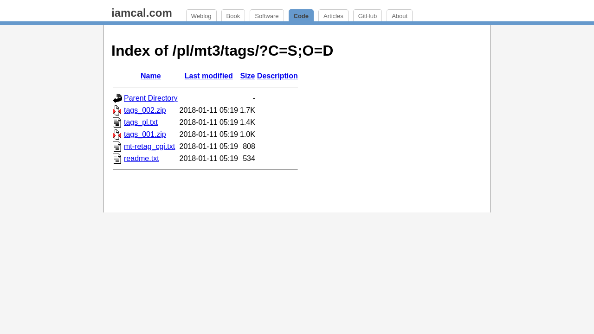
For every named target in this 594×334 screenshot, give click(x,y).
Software (266, 16)
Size (247, 76)
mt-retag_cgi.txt (149, 146)
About (399, 16)
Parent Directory (151, 98)
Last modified (209, 76)
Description (277, 76)
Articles (333, 16)
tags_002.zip (145, 110)
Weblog (201, 16)
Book (233, 16)
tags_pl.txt (141, 122)
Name (151, 76)
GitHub (367, 16)
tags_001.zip (145, 134)
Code (301, 16)
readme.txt (141, 158)
